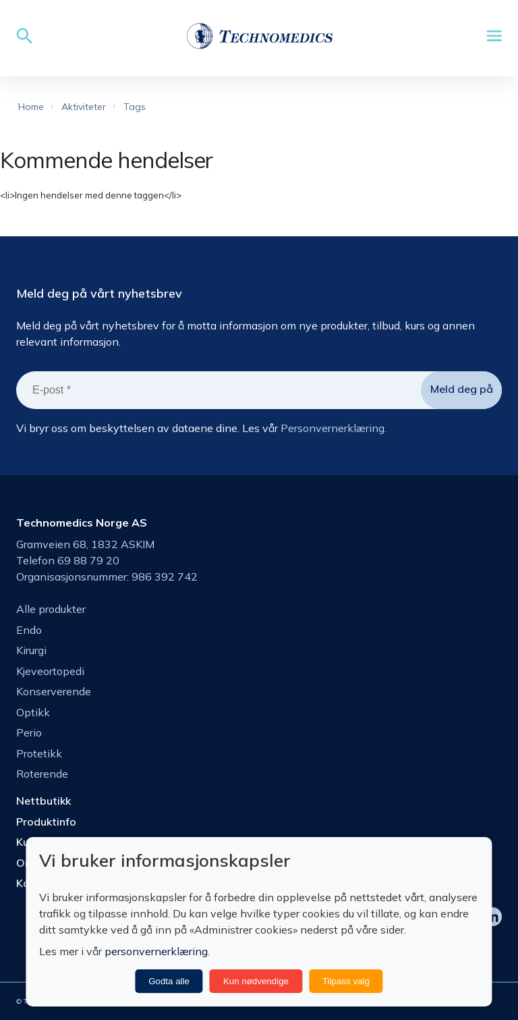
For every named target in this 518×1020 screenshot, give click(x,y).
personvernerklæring (156, 951)
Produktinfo (46, 821)
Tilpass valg (346, 981)
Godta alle (169, 981)
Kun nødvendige (256, 981)
